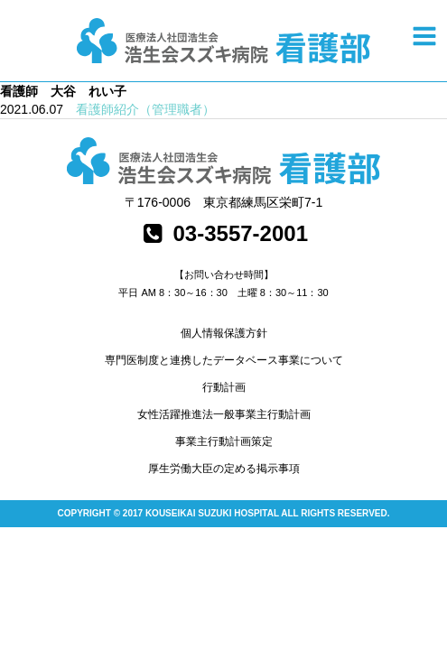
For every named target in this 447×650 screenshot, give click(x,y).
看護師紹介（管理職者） (145, 109)
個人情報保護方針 (224, 333)
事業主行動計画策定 (224, 441)
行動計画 (224, 387)
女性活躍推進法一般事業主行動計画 (224, 414)
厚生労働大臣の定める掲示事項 (224, 468)
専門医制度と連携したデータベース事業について (224, 360)
